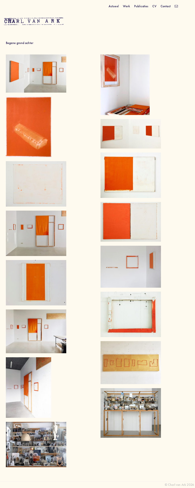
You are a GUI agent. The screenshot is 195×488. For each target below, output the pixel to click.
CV (154, 6)
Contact (166, 6)
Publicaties (141, 6)
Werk (126, 6)
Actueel (114, 6)
